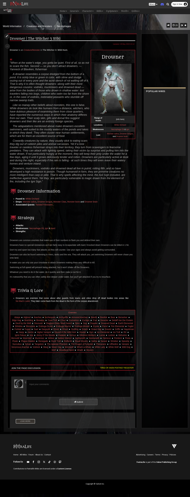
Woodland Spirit (72, 353)
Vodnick (43, 350)
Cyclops (85, 323)
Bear (112, 320)
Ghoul (73, 332)
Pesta (129, 341)
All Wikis (23, 458)
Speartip (129, 344)
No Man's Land (23, 304)
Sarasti (107, 344)
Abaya (17, 320)
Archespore (50, 320)
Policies (173, 458)
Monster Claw (60, 205)
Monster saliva (30, 205)
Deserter (104, 323)
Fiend (107, 329)
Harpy (28, 335)
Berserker (122, 320)
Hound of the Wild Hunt (72, 335)
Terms (157, 458)
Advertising (140, 458)
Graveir (116, 332)
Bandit (94, 320)
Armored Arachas (79, 320)
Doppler (93, 326)
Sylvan (31, 347)
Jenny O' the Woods (47, 338)
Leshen (113, 338)
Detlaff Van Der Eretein (122, 323)
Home (15, 458)
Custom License (64, 472)
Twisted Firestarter (44, 208)
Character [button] (88, 11)
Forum (31, 458)
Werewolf (76, 350)
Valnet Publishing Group (166, 465)
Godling (82, 332)
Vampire (128, 347)
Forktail (25, 332)
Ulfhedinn (117, 347)
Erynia (99, 329)
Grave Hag (104, 332)
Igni (47, 231)
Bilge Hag (16, 323)
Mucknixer (41, 341)
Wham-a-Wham (91, 350)
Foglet (16, 332)
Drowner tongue (45, 205)
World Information (12, 26)
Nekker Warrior (66, 341)
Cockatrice (74, 323)
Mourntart (28, 341)
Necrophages (64, 26)
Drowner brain (91, 205)
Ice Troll (123, 335)
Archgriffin (63, 320)
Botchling (28, 323)
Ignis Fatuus (22, 338)
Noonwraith (95, 341)
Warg (53, 350)
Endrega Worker (84, 329)
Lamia (103, 338)
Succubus (20, 347)
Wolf (59, 353)
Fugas (35, 332)
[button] (153, 4)
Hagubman (17, 335)
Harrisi (37, 335)
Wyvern (95, 353)
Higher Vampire (50, 335)
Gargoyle (53, 332)
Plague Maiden (31, 344)
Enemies (72, 316)
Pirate (18, 344)
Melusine (124, 338)
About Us (39, 458)
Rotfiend (71, 344)
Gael (44, 332)
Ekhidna (21, 329)
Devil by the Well (23, 326)
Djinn (77, 326)
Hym (98, 335)
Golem (93, 332)
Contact (47, 458)
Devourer (38, 326)
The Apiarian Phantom (60, 347)
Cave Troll (52, 323)
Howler (89, 335)
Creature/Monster (32, 50)
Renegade (46, 344)
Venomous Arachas (28, 350)
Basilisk (103, 320)
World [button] (125, 11)
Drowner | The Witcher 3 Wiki (35, 38)
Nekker (52, 341)
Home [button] (63, 11)
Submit (78, 405)
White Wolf (121, 350)
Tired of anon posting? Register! (116, 371)
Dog (85, 326)
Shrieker (117, 344)
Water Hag (64, 350)
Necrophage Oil (37, 231)
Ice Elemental (109, 335)
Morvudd (17, 341)
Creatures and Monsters (39, 26)
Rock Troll (59, 344)
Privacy (165, 458)
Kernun (74, 338)
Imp (33, 338)
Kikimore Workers (89, 338)
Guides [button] (136, 11)
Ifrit (131, 335)
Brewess (40, 323)
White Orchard (33, 202)
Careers (150, 458)
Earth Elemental (125, 326)
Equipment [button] (112, 11)
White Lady (107, 350)
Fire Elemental (120, 329)
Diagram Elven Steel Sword (58, 326)
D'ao (95, 323)
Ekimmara (33, 329)
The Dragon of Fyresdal (85, 347)
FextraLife (141, 465)
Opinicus (108, 341)
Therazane (104, 347)
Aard (54, 231)
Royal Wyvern (84, 344)
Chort (62, 323)
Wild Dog (50, 353)
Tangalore (42, 347)
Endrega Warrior (66, 329)
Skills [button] (99, 11)
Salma (97, 344)
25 (175, 25)
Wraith (86, 353)
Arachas (37, 320)
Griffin (125, 332)
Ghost (64, 332)
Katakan (64, 338)
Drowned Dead (108, 326)
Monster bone (74, 205)
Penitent (119, 341)
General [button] (74, 11)
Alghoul (26, 320)
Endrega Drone (48, 329)
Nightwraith (82, 341)
